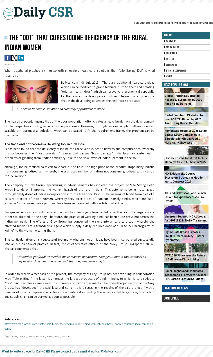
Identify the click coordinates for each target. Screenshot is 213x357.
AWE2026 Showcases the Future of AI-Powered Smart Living (185, 259)
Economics (170, 54)
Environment (172, 48)
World (168, 78)
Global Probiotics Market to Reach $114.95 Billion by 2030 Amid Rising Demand (186, 102)
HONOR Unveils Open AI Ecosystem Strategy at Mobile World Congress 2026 (186, 180)
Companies (170, 41)
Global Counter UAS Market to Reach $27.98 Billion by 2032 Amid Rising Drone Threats (186, 121)
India (44, 336)
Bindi (14, 336)
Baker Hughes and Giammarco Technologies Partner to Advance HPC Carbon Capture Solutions (185, 277)
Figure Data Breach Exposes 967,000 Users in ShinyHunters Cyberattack (183, 238)
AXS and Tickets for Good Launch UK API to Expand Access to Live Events (185, 199)
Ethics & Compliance (176, 72)
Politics (169, 60)
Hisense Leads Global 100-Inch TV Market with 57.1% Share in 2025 (185, 162)
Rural (59, 336)
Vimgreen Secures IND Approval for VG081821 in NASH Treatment (186, 221)
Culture (23, 336)
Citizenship (171, 66)
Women (68, 336)
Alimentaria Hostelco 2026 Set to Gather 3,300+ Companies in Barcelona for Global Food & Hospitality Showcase (185, 139)
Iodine (51, 336)
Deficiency (34, 336)
